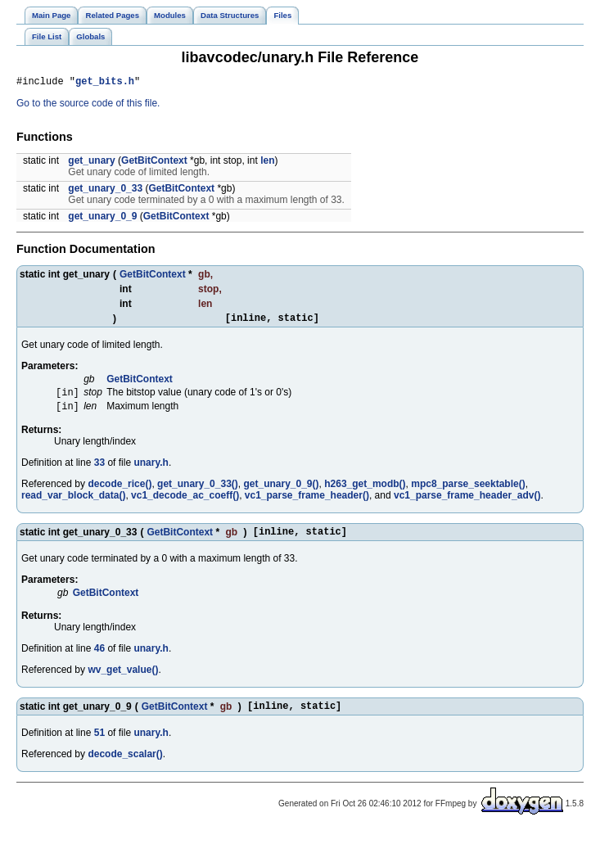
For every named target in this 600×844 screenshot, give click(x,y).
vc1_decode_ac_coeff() (185, 503)
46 (99, 659)
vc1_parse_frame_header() (307, 503)
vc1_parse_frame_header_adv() (467, 503)
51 (99, 745)
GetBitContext (154, 163)
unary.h (150, 470)
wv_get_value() (123, 680)
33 (99, 470)
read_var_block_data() (73, 503)
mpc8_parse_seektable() (468, 492)
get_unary (91, 163)
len (267, 163)
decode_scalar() (125, 767)
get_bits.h (104, 83)
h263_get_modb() (364, 492)
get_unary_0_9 (102, 218)
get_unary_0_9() (280, 492)
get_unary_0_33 (105, 190)
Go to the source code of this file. (88, 105)
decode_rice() (119, 492)
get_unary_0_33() (197, 492)
